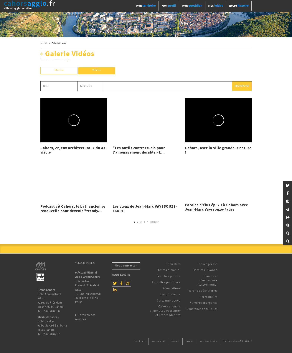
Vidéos (96, 70)
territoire (146, 6)
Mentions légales (208, 341)
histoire (239, 6)
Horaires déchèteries (202, 291)
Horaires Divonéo (205, 270)
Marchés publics (168, 276)
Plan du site (139, 341)
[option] (146, 24)
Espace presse (207, 264)
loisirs (215, 6)
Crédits (189, 341)
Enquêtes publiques (166, 282)
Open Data (173, 264)
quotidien (192, 6)
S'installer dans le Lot (202, 309)
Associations (171, 289)
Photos (59, 70)
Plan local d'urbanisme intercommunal (206, 280)
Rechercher (242, 86)
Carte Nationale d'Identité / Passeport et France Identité (165, 311)
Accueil (43, 43)
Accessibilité (208, 297)
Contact (175, 341)
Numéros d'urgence (203, 303)
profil (169, 6)
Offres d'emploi (169, 270)
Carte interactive (168, 301)
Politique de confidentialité (237, 341)
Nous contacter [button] (126, 266)
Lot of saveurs (170, 295)
